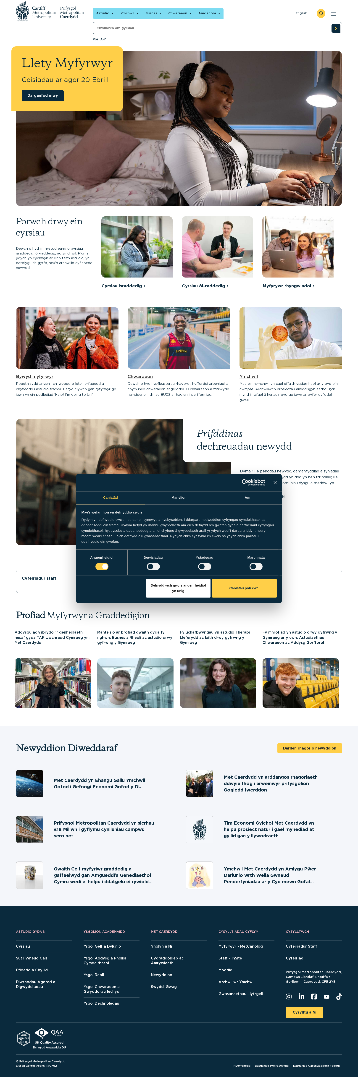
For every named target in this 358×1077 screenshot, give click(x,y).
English (301, 13)
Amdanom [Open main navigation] (207, 13)
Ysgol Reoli (94, 975)
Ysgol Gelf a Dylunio (102, 946)
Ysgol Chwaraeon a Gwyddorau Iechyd (102, 989)
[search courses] (336, 28)
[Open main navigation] (332, 13)
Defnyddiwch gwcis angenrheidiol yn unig (178, 588)
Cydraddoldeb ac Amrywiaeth (167, 960)
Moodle (225, 970)
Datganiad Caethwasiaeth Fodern (316, 1065)
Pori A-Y (99, 39)
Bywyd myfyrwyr (34, 376)
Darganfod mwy (42, 95)
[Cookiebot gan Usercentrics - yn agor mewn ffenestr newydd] (245, 482)
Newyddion (161, 975)
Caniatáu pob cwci (244, 588)
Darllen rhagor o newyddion (309, 748)
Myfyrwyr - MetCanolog (240, 946)
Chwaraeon (140, 376)
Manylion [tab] (179, 497)
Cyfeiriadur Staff (301, 946)
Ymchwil (249, 376)
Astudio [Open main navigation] (102, 13)
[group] (139, 253)
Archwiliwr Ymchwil (236, 982)
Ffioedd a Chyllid (32, 970)
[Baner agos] (275, 482)
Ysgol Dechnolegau (101, 1003)
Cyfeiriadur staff (39, 578)
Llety (276, 578)
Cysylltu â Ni (304, 1012)
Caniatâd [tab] (110, 497)
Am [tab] (247, 497)
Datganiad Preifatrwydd (272, 1065)
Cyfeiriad (294, 958)
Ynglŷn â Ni (161, 946)
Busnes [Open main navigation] (151, 13)
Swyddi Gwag (164, 987)
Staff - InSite (230, 958)
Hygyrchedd (242, 1065)
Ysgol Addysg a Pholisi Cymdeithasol (105, 960)
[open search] (321, 13)
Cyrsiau (23, 946)
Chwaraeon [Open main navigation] (177, 13)
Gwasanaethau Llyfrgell (240, 994)
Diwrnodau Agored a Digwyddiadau (35, 984)
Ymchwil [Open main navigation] (127, 13)
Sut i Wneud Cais (31, 958)
